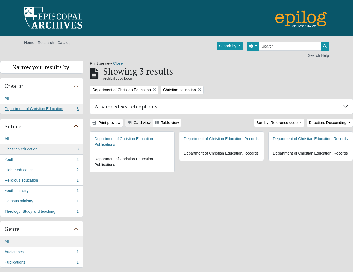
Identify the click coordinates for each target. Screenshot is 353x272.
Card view (139, 122)
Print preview (106, 122)
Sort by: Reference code (277, 122)
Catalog (63, 42)
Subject (14, 126)
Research (46, 42)
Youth (41, 160)
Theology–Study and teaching (41, 212)
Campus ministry (41, 202)
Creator (14, 86)
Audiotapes (41, 253)
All (7, 98)
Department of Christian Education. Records (221, 139)
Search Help (318, 55)
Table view (167, 122)
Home (29, 42)
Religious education (41, 181)
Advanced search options (126, 106)
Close (118, 63)
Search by (228, 46)
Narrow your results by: (42, 67)
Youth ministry (41, 192)
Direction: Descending (328, 122)
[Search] (290, 46)
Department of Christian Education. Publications (124, 142)
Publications (41, 263)
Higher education (41, 171)
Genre (12, 229)
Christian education (41, 150)
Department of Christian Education (41, 110)
